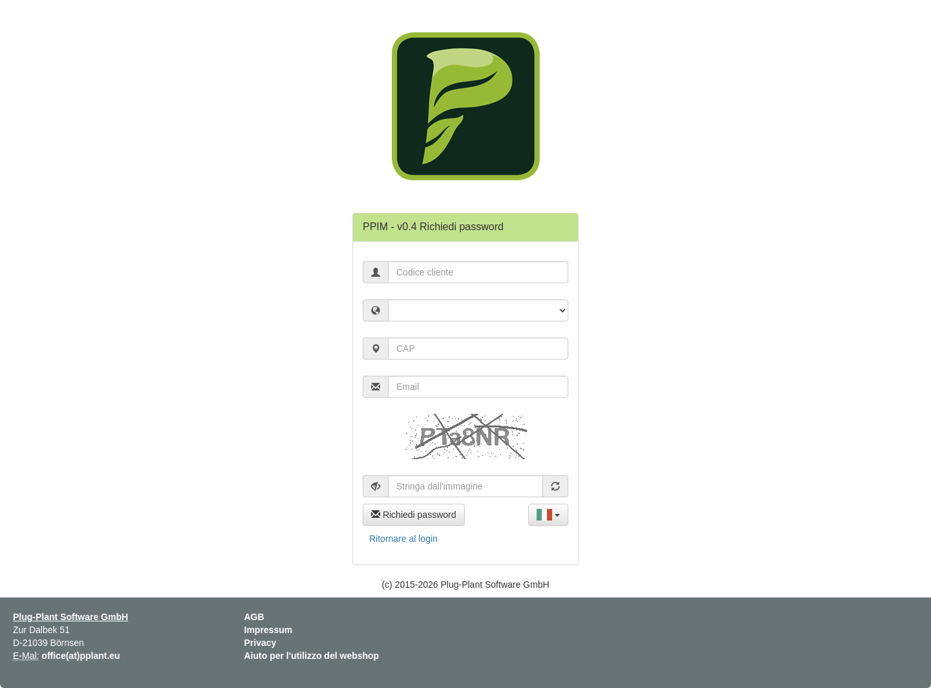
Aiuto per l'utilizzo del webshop (312, 655)
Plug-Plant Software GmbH (70, 617)
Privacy (260, 643)
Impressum (268, 630)
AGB (254, 617)
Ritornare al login (403, 538)
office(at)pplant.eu (80, 655)
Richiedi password (413, 515)
